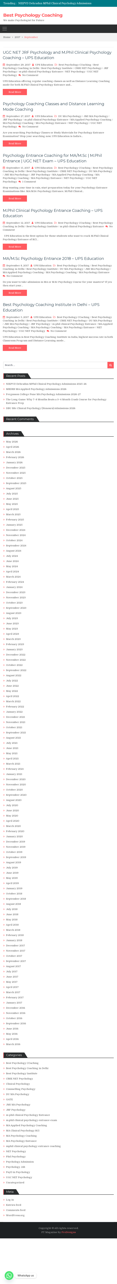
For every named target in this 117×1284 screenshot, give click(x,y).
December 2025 (15, 467)
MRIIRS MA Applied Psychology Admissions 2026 (36, 389)
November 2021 (15, 722)
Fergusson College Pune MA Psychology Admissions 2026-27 (43, 394)
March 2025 (13, 514)
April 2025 (12, 509)
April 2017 (12, 987)
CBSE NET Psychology (88, 68)
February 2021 (15, 768)
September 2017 (16, 961)
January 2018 (14, 940)
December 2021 (15, 717)
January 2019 (14, 888)
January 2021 (14, 774)
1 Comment (29, 181)
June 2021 (12, 748)
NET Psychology (75, 71)
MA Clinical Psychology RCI (22, 1130)
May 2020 (12, 815)
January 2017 (14, 1002)
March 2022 (13, 701)
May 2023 (12, 628)
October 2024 (14, 540)
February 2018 (15, 935)
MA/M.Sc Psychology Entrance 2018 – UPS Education (53, 258)
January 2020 (14, 836)
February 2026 (15, 457)
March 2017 (13, 992)
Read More (15, 92)
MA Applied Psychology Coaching (90, 119)
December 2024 (15, 530)
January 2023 (14, 649)
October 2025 (14, 478)
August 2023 (13, 613)
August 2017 (13, 966)
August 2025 (13, 488)
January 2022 (14, 711)
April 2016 (12, 1039)
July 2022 (12, 680)
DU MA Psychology (69, 116)
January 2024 (14, 587)
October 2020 (14, 789)
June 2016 (12, 1028)
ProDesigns (69, 1232)
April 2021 (12, 758)
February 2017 (15, 997)
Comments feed (15, 1210)
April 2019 (12, 883)
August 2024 (13, 550)
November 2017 (15, 950)
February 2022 (15, 706)
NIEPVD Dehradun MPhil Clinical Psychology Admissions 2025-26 (60, 3)
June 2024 (12, 561)
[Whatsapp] (9, 1275)
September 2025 (16, 483)
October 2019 (14, 852)
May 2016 (12, 1033)
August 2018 (13, 904)
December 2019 (15, 841)
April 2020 (12, 820)
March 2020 (13, 826)
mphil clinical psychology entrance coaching (33, 1146)
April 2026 (12, 446)
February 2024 (15, 581)
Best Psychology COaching (75, 64)
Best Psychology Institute (57, 68)
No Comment (30, 75)
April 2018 (12, 924)
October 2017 (14, 955)
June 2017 (12, 976)
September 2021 (16, 732)
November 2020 (16, 784)
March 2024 (13, 576)
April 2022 (12, 696)
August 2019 (13, 862)
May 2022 (12, 691)
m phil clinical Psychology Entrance (41, 71)
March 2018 (13, 930)
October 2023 (14, 602)
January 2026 (14, 462)
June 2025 (12, 498)
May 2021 (12, 753)
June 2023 (12, 623)
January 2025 (14, 524)
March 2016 (13, 1044)
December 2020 (15, 779)
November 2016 (15, 1013)
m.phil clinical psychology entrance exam (31, 1120)
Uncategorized (15, 1182)
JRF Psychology (12, 119)
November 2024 (16, 535)
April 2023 (12, 633)
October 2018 (14, 893)
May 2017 (12, 981)
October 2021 (14, 727)
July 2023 (12, 618)
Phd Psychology (16, 1156)
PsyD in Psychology (18, 1172)
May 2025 (12, 504)
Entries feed (13, 1204)
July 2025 (12, 493)
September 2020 (16, 794)
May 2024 (12, 566)
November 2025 (16, 472)
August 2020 (13, 800)
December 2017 (15, 945)
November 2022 (16, 659)
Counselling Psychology (20, 1089)
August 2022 (13, 675)
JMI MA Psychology (96, 116)
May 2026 (12, 441)
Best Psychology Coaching (32, 15)
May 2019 (12, 878)
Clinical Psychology (18, 1083)
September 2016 (16, 1023)
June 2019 (12, 872)
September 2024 (16, 545)
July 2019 (12, 867)
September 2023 (16, 607)
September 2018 (16, 898)
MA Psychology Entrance (51, 123)
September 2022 (16, 670)
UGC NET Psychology (32, 331)
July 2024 (12, 556)
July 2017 (12, 971)
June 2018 (12, 914)
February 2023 (15, 644)
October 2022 (14, 665)
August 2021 (13, 737)
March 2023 (13, 639)
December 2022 (15, 654)
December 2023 (15, 592)
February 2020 (15, 831)
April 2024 (12, 571)
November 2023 (16, 597)
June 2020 (12, 810)
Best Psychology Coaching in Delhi (27, 1068)
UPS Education (44, 64)
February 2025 (15, 519)
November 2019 (15, 846)
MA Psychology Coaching (18, 123)
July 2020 (12, 805)
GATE (9, 1099)
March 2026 (13, 452)
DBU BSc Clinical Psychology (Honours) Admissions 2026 (40, 408)
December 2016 (15, 1007)
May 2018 (12, 919)
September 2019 (16, 857)
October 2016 (14, 1018)
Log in (10, 1199)
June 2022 (12, 685)
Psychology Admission (20, 1161)
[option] (67, 3)
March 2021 (13, 763)
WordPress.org (15, 1215)
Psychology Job (15, 1167)
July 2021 (12, 743)
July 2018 (12, 909)
